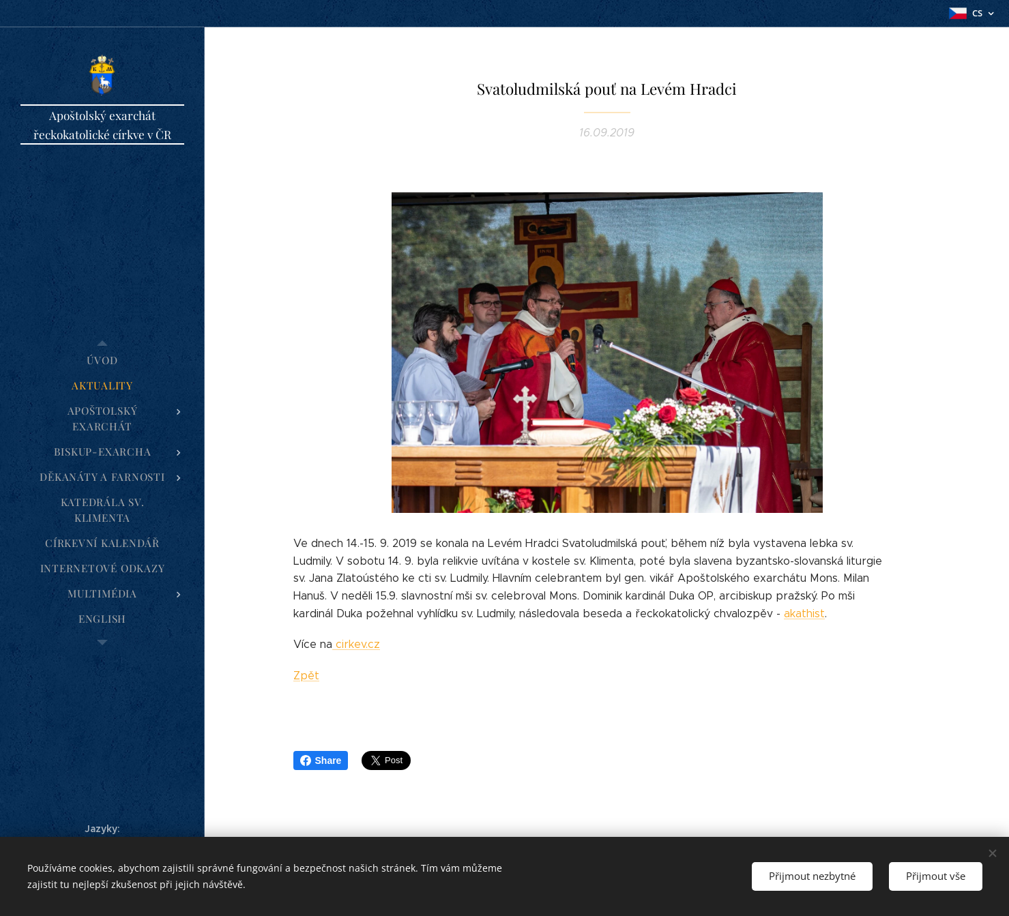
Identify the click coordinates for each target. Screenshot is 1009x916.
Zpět (306, 675)
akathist (804, 613)
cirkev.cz (356, 644)
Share (321, 760)
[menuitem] (102, 360)
